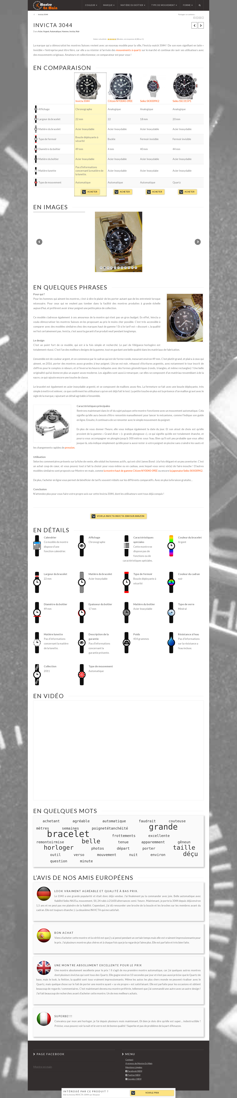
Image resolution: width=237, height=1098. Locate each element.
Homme (65, 31)
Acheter (92, 191)
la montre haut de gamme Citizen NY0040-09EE (131, 470)
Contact (129, 1059)
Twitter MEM (132, 1075)
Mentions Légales (133, 1067)
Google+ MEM (133, 1079)
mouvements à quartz (128, 50)
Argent (46, 31)
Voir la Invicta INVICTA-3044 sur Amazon (120, 516)
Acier (40, 31)
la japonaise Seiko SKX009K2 (186, 470)
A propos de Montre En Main (138, 1063)
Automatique (55, 31)
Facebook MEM (133, 1071)
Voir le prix (152, 1092)
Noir (78, 31)
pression (70, 447)
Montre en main (42, 1066)
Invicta (72, 31)
